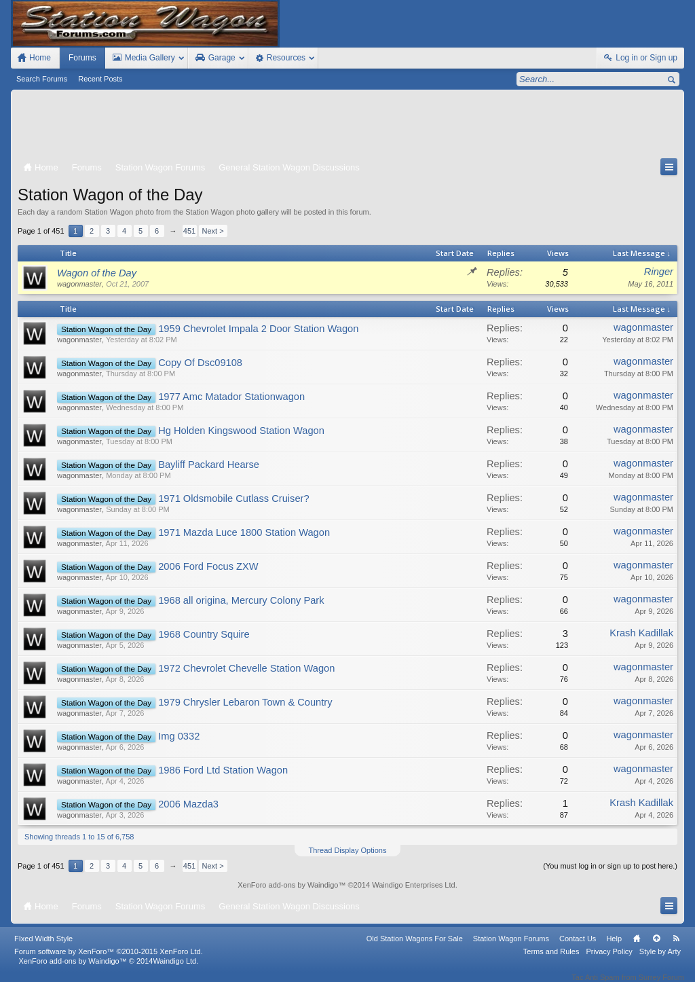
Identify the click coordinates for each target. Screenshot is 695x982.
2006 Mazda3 (188, 804)
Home (636, 947)
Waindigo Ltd (174, 970)
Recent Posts (100, 79)
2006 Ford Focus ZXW (208, 566)
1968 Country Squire (203, 634)
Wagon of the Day (96, 273)
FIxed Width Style (43, 947)
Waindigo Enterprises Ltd (413, 885)
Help (614, 947)
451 (189, 231)
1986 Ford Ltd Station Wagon (223, 770)
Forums (82, 57)
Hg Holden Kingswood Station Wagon (241, 430)
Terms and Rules (551, 960)
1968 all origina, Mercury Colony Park (241, 600)
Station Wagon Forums (511, 947)
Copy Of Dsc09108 (200, 362)
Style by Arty (660, 960)
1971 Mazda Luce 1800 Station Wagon (244, 532)
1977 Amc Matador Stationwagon (231, 396)
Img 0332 (179, 736)
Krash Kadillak (641, 633)
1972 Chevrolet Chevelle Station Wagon (246, 668)
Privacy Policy (609, 960)
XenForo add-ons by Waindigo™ (72, 970)
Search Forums (41, 79)
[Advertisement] (347, 127)
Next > (213, 231)
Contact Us (577, 947)
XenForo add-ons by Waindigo (288, 885)
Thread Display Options (348, 850)
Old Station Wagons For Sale (415, 947)
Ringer (658, 271)
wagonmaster (79, 284)
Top (656, 947)
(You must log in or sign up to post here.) (610, 866)
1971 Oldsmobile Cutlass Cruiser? (233, 498)
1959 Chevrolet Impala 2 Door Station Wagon (258, 328)
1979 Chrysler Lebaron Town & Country (245, 702)
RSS (676, 947)
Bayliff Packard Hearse (208, 464)
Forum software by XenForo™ (108, 960)
